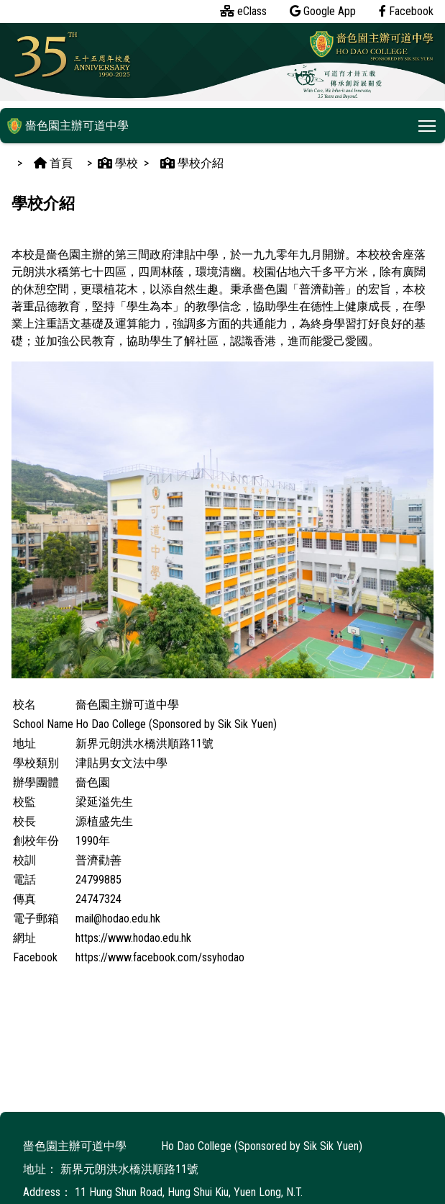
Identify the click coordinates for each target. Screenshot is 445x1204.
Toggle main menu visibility (428, 123)
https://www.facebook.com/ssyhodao (159, 957)
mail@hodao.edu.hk (117, 918)
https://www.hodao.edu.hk (133, 938)
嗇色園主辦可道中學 (68, 125)
